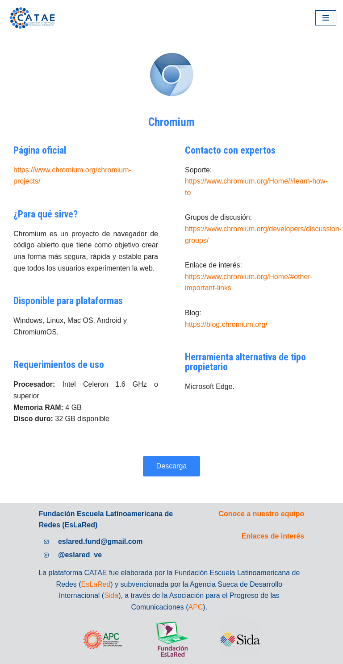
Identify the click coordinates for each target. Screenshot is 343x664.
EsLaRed (95, 584)
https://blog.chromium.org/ (226, 324)
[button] (171, 466)
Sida (111, 595)
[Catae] (33, 17)
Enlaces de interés (273, 536)
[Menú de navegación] (325, 17)
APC (195, 607)
